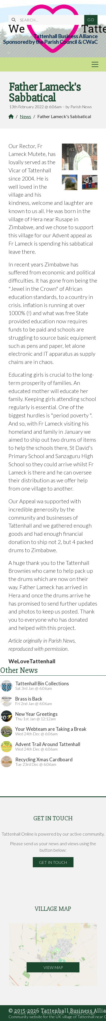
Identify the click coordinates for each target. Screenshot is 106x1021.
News (25, 116)
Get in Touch (53, 862)
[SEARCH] (48, 20)
